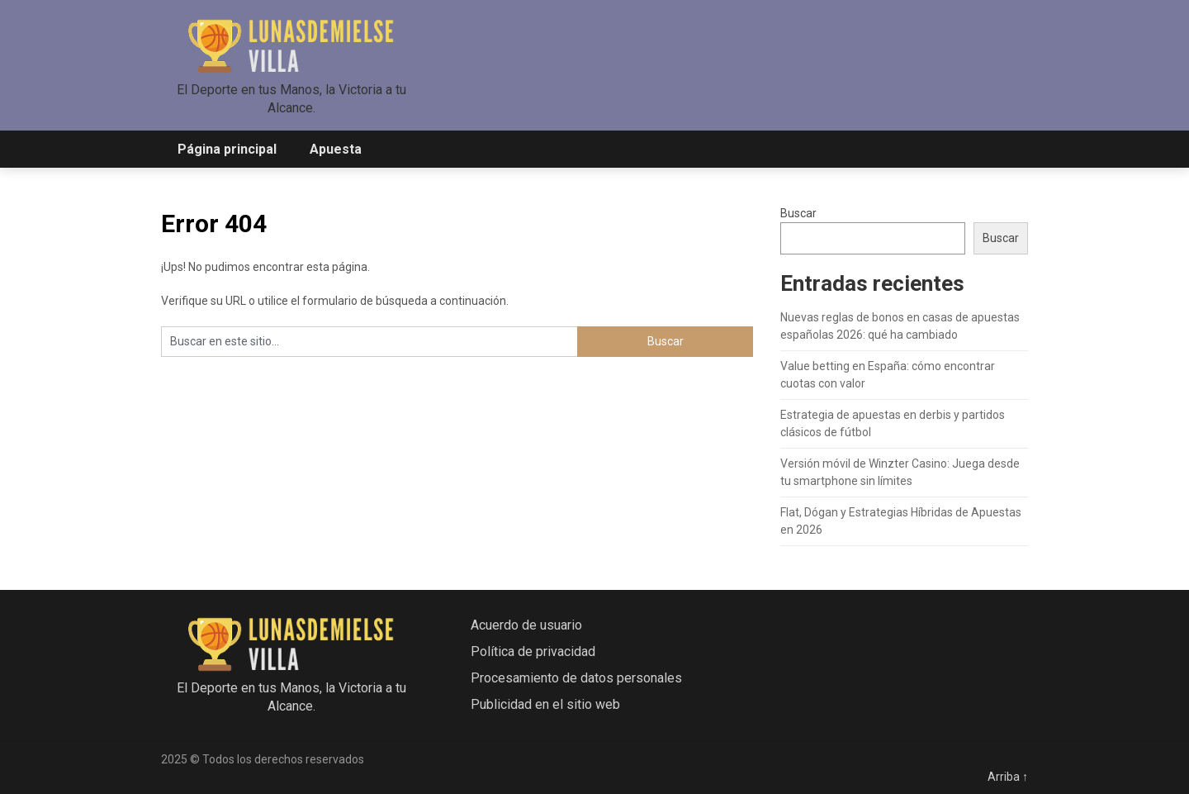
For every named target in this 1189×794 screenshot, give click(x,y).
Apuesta (336, 149)
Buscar (798, 213)
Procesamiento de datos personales (576, 678)
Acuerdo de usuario (526, 625)
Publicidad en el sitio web (545, 704)
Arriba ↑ (1008, 776)
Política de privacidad (533, 651)
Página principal (227, 149)
